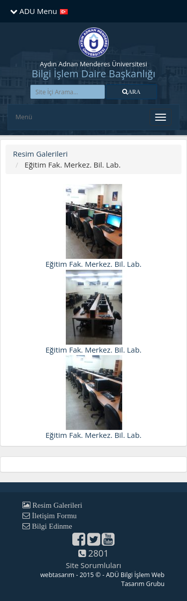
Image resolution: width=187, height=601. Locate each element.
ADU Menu (33, 11)
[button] (131, 91)
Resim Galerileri (40, 154)
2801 (93, 553)
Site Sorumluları (93, 565)
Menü (23, 117)
